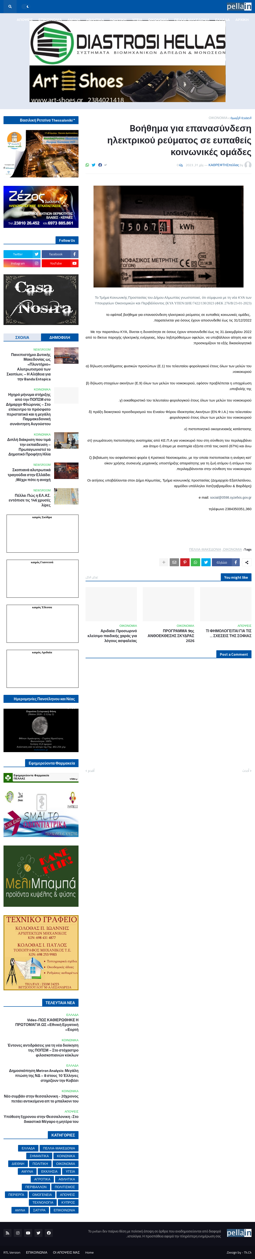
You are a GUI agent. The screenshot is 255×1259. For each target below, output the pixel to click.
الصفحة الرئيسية (240, 117)
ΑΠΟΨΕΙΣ (67, 1195)
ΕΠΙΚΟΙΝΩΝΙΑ (64, 1210)
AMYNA (20, 1210)
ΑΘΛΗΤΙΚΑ (67, 1179)
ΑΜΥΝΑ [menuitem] (74, 19)
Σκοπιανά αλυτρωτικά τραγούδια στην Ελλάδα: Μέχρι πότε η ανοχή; (29, 474)
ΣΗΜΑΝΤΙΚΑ (39, 1156)
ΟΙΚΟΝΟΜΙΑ (218, 117)
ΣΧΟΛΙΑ (22, 337)
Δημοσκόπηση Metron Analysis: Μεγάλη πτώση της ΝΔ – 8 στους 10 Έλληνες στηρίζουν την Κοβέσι (44, 1075)
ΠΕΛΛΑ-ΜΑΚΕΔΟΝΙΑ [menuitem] (192, 19)
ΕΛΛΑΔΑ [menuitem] (222, 19)
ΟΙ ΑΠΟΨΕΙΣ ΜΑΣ (66, 1252)
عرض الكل (92, 577)
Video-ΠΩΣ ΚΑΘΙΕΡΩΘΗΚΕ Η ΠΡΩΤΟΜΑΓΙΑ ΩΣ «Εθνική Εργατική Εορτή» (47, 1025)
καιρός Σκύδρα (42, 517)
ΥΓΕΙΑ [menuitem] (137, 19)
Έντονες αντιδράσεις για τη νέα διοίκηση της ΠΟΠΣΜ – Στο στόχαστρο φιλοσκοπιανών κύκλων (43, 1050)
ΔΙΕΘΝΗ (18, 1164)
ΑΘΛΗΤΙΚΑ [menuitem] (95, 19)
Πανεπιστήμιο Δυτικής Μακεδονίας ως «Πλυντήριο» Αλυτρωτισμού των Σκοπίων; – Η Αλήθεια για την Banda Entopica (29, 367)
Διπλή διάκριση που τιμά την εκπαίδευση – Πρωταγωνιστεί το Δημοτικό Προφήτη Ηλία (29, 447)
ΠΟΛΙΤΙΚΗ (40, 1164)
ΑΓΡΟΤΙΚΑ (42, 1179)
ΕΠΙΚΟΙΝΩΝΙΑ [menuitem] (50, 19)
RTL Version (12, 1252)
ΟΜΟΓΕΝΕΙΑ (42, 1195)
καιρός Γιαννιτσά (42, 562)
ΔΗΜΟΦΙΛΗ (59, 337)
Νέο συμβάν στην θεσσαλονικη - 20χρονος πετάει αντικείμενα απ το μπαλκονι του (41, 1099)
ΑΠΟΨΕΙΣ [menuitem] (25, 19)
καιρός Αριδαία (42, 652)
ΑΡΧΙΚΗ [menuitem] (242, 19)
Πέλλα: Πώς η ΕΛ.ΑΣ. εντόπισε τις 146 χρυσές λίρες (30, 500)
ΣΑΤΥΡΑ (39, 1210)
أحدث (245, 771)
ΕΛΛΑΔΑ (28, 1148)
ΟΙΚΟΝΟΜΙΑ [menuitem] (158, 19)
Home (89, 1252)
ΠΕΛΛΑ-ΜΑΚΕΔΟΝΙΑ (205, 549)
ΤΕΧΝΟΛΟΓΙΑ (42, 1202)
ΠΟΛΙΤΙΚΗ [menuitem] (118, 19)
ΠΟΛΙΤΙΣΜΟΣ (65, 1187)
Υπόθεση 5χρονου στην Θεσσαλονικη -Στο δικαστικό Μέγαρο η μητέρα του (41, 1119)
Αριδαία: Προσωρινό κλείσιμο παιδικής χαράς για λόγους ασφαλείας (112, 635)
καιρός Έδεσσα (42, 607)
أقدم (91, 771)
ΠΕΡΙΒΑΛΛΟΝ (36, 1187)
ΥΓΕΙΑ (70, 1171)
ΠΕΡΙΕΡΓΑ (16, 1195)
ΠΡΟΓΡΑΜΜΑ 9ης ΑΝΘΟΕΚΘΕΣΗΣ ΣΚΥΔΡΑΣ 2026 (171, 635)
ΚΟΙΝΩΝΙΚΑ (66, 1156)
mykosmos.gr (41, 749)
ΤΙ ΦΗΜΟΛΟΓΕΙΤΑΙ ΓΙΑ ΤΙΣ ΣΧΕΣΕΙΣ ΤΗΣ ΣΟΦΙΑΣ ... (228, 633)
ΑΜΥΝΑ (27, 1171)
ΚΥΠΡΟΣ (68, 1202)
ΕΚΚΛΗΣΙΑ (49, 1171)
